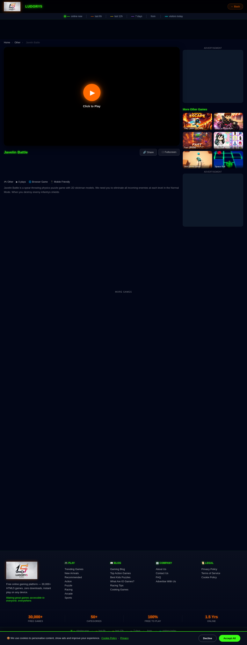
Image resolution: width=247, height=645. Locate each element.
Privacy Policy (209, 569)
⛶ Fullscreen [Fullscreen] (169, 152)
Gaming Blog (117, 569)
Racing (68, 589)
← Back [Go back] (235, 6)
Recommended (73, 577)
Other (17, 42)
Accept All (229, 638)
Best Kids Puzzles (120, 577)
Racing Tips (116, 585)
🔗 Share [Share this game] (148, 152)
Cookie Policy (109, 638)
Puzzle (68, 585)
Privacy (124, 638)
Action (68, 581)
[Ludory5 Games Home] (12, 6)
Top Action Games (120, 573)
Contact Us (162, 573)
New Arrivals (72, 573)
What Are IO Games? (122, 581)
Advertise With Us (166, 581)
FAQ (158, 577)
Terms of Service (210, 573)
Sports (68, 597)
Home (7, 42)
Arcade (69, 593)
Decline (207, 638)
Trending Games (74, 569)
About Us (161, 569)
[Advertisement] (123, 29)
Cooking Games (119, 589)
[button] (92, 96)
